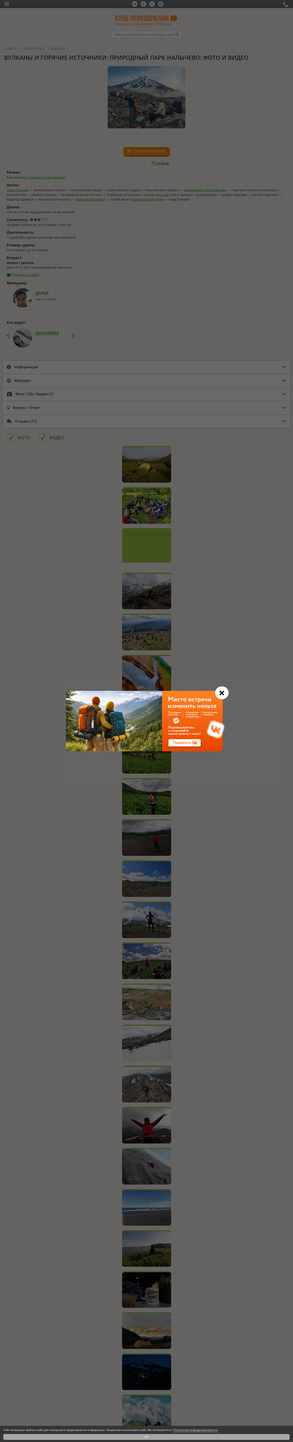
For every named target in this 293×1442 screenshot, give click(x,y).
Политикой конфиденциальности (195, 1430)
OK (146, 1437)
